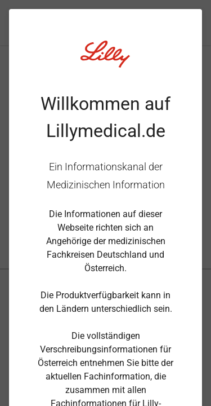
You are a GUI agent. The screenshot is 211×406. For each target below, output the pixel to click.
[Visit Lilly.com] (106, 61)
